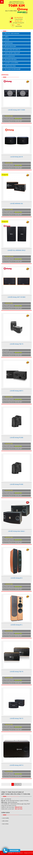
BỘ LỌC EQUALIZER (10, 46)
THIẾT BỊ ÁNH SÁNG (10, 66)
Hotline (18, 24)
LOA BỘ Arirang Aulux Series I (16, 531)
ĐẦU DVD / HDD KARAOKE (12, 33)
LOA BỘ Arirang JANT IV (16, 765)
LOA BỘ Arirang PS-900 (16, 437)
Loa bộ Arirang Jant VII (16, 156)
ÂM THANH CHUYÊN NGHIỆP (13, 69)
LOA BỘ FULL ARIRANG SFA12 (16, 250)
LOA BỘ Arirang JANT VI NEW (16, 110)
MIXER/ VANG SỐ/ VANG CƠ (12, 49)
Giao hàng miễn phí (18, 17)
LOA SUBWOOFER (10, 56)
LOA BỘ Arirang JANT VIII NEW (16, 297)
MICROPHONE (9, 43)
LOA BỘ (7, 40)
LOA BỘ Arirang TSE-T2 (16, 718)
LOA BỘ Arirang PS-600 (16, 484)
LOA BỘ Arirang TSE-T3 (16, 344)
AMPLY (7, 36)
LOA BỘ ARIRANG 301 (16, 203)
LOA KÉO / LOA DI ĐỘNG (11, 62)
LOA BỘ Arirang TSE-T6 (16, 671)
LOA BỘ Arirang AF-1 (16, 625)
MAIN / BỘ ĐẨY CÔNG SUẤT (12, 53)
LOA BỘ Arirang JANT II (16, 390)
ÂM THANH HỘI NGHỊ (10, 59)
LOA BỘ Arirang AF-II (16, 578)
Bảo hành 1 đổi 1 (18, 21)
